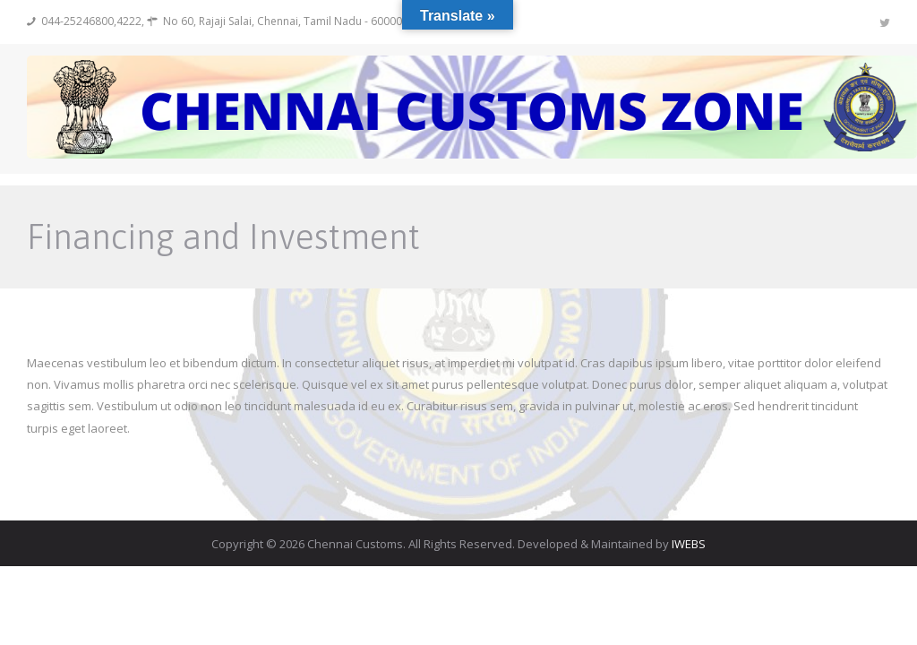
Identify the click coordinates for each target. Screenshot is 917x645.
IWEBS (689, 544)
